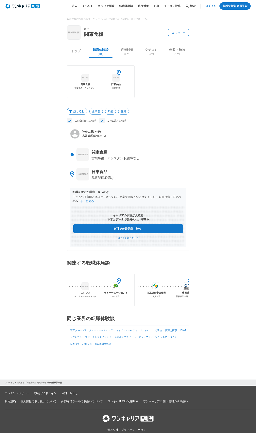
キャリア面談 (106, 6)
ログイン (210, 6)
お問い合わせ (69, 393)
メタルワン (76, 337)
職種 (123, 111)
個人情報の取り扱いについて (39, 401)
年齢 (110, 111)
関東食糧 (42, 382)
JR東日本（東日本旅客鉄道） (97, 343)
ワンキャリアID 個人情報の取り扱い (165, 401)
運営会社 (112, 429)
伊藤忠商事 (171, 330)
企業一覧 (32, 382)
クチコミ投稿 (172, 6)
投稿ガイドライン (45, 393)
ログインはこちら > (128, 238)
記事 (156, 6)
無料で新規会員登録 (235, 6)
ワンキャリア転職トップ (15, 382)
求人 (74, 6)
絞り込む (76, 111)
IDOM (183, 330)
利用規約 (10, 401)
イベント (87, 6)
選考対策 (143, 6)
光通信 (158, 330)
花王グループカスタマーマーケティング (91, 330)
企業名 (96, 111)
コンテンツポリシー (17, 393)
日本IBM (74, 343)
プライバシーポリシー (135, 429)
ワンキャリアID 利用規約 (123, 401)
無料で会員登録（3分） (128, 228)
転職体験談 (126, 6)
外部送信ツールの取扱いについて (82, 401)
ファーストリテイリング (98, 337)
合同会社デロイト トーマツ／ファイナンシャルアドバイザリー (147, 337)
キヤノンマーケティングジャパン (134, 330)
